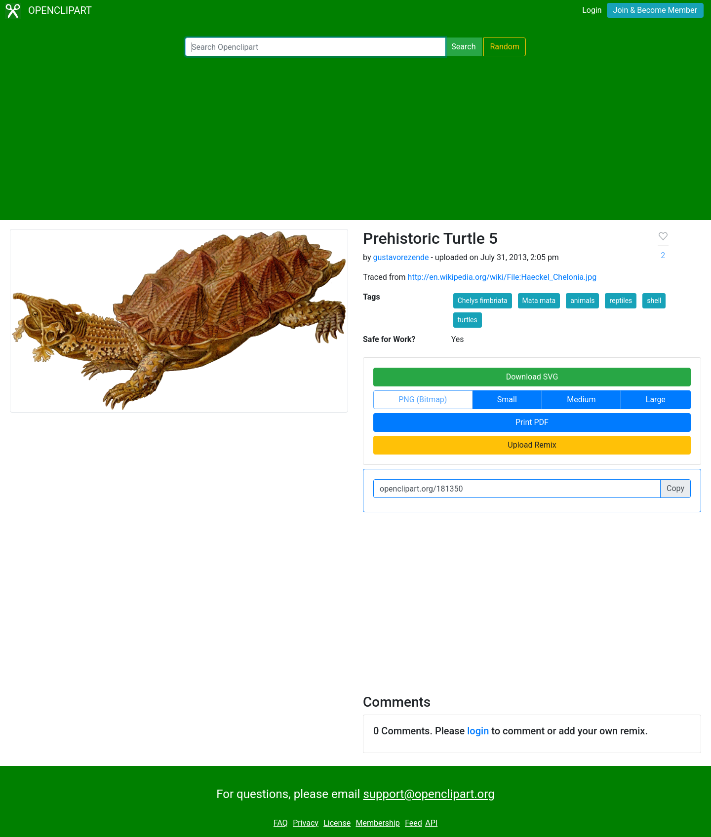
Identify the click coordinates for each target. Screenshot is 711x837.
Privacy (305, 823)
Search (463, 46)
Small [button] (507, 399)
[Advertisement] (355, 138)
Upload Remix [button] (532, 445)
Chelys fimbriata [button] (483, 300)
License (337, 823)
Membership (377, 823)
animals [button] (582, 300)
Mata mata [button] (539, 300)
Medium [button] (581, 399)
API (431, 823)
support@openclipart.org (428, 794)
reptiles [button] (620, 300)
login (478, 731)
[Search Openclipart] (315, 47)
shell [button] (654, 300)
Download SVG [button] (532, 376)
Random (504, 46)
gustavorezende (401, 257)
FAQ (281, 823)
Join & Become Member (655, 10)
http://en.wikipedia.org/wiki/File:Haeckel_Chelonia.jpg (502, 277)
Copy (675, 488)
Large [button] (656, 399)
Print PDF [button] (532, 422)
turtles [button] (467, 320)
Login (591, 10)
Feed (413, 823)
